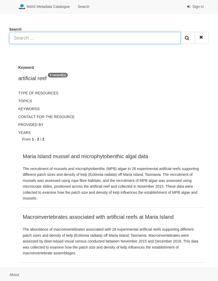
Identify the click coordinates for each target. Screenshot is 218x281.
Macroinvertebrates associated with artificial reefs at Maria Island (98, 217)
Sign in (195, 6)
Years (24, 132)
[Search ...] (95, 38)
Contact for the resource (46, 117)
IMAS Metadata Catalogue (44, 7)
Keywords (29, 109)
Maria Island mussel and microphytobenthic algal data (85, 156)
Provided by (31, 125)
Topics (25, 101)
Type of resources (38, 93)
